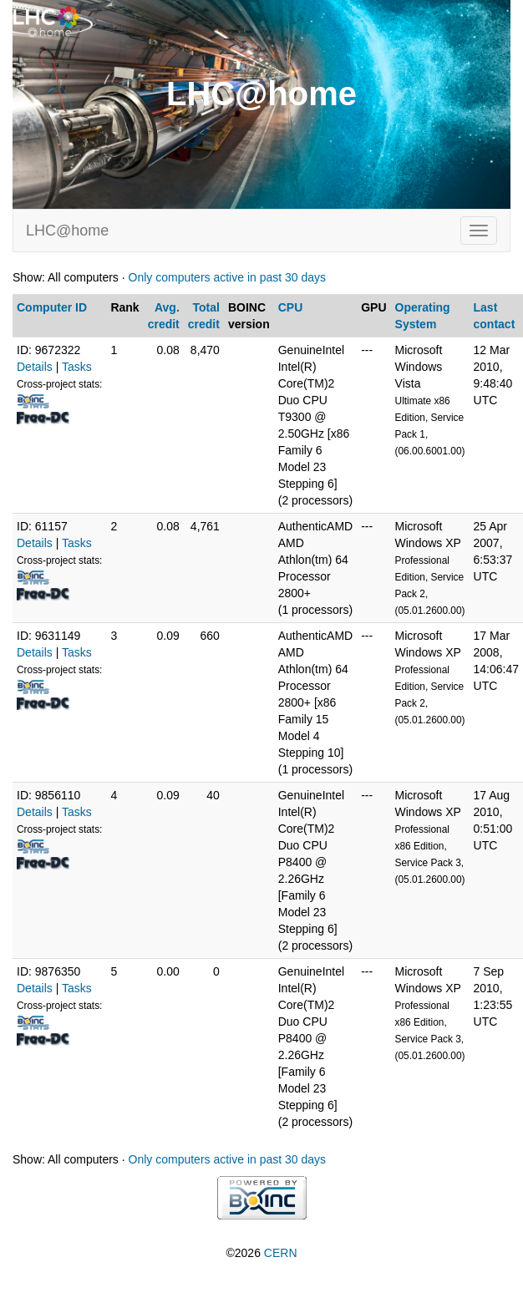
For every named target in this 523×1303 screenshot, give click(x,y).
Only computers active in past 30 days (228, 277)
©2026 (261, 1253)
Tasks (77, 366)
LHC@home (67, 230)
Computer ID (52, 307)
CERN (280, 1253)
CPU (290, 307)
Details (35, 366)
